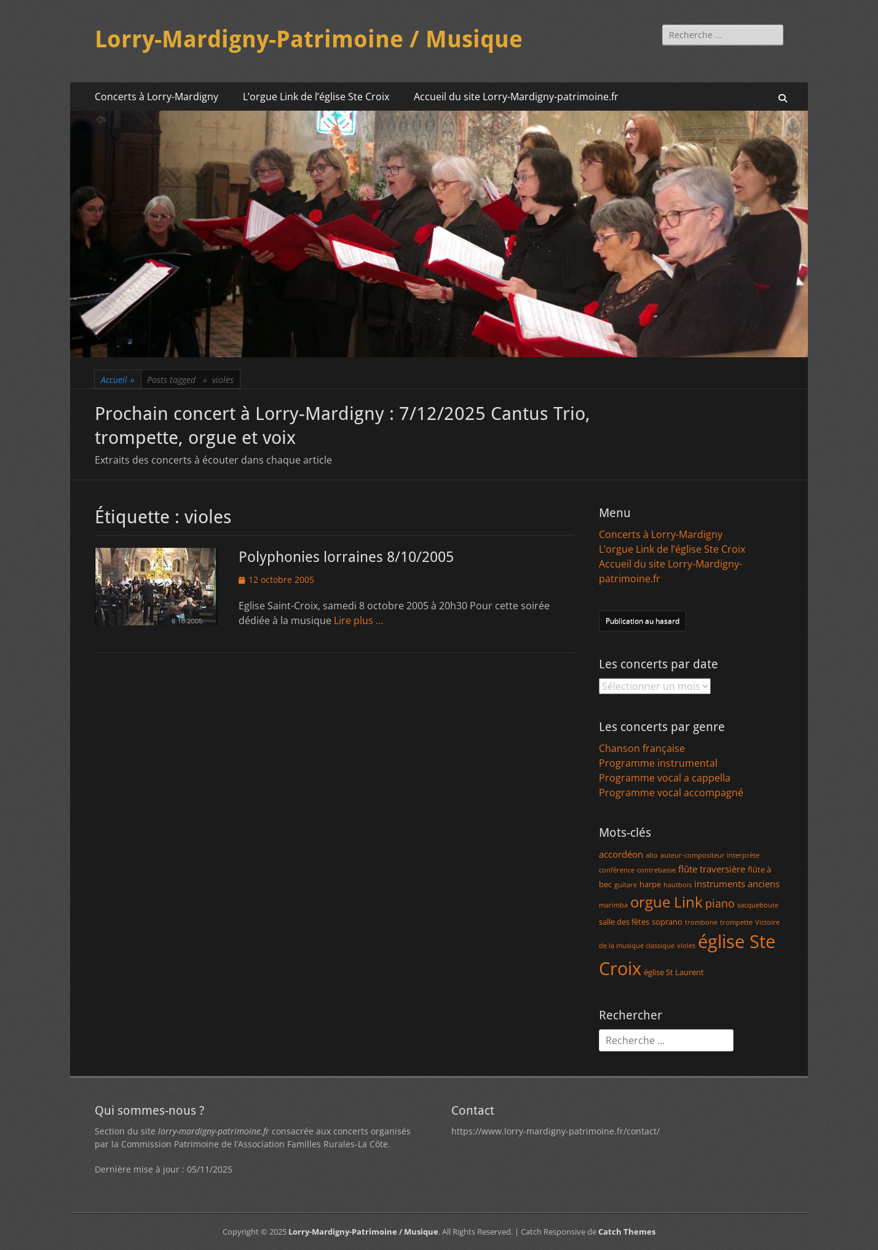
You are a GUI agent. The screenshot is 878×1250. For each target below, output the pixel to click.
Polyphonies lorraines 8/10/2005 (346, 557)
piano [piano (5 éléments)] (720, 903)
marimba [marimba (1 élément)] (613, 905)
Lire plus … (358, 620)
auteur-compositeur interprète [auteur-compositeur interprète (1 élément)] (709, 855)
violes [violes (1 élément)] (686, 945)
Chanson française (642, 748)
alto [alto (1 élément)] (652, 855)
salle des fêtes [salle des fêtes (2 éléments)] (624, 921)
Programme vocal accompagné (671, 792)
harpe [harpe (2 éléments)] (650, 884)
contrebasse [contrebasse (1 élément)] (656, 870)
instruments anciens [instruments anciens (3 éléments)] (737, 883)
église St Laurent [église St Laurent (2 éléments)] (674, 972)
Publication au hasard (642, 620)
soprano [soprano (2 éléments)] (667, 921)
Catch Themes (626, 1231)
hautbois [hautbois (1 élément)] (677, 884)
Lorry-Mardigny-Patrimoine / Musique (309, 39)
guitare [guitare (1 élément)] (625, 884)
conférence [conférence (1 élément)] (617, 870)
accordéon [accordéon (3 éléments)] (621, 854)
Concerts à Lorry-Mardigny (156, 96)
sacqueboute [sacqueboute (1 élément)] (757, 905)
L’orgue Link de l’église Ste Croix (316, 96)
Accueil (118, 379)
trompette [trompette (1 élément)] (736, 922)
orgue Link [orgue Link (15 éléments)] (666, 902)
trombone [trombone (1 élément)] (701, 922)
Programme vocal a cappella (664, 778)
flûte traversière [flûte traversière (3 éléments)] (711, 869)
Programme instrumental (658, 763)
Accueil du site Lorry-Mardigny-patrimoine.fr (516, 96)
